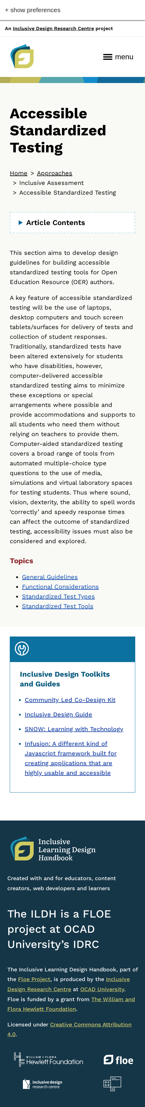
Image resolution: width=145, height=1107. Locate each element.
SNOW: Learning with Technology (74, 729)
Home (18, 173)
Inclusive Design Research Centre (53, 28)
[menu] (118, 57)
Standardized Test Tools (57, 606)
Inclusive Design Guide (58, 714)
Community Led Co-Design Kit (70, 699)
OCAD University (102, 989)
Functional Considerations (60, 586)
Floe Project (34, 979)
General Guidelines (50, 577)
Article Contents (55, 222)
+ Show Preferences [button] (32, 9)
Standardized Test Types (58, 596)
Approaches (54, 173)
